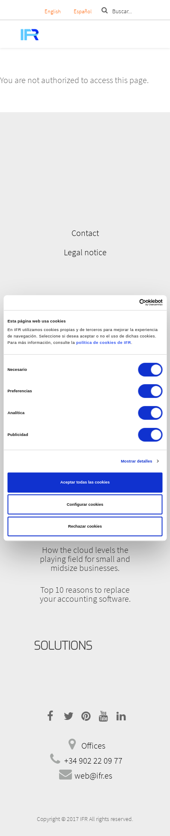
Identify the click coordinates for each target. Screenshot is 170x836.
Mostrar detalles (136, 461)
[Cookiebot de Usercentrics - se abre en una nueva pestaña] (125, 302)
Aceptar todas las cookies (85, 482)
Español (83, 11)
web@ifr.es (93, 775)
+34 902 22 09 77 (93, 760)
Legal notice (85, 252)
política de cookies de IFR (103, 342)
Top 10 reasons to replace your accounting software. (85, 594)
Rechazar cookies (85, 526)
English (53, 11)
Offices (93, 745)
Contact (85, 232)
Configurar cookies (85, 504)
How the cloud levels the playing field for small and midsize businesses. (85, 558)
